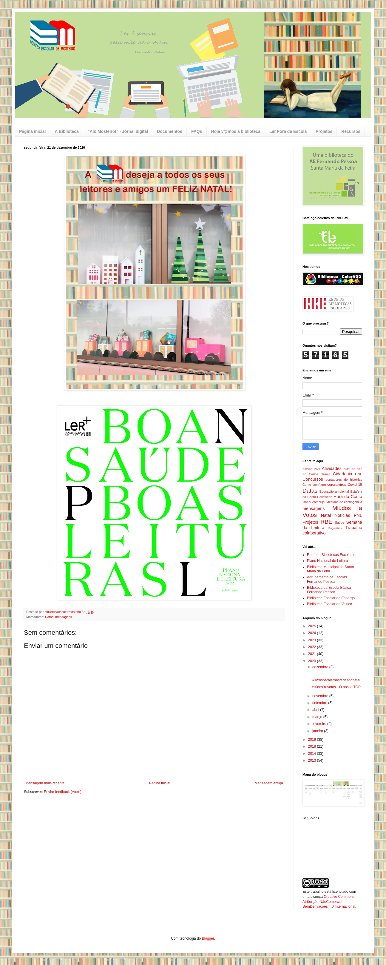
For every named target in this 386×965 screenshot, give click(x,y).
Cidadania (342, 473)
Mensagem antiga (269, 783)
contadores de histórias (344, 479)
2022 (312, 647)
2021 (312, 654)
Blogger (208, 938)
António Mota (311, 469)
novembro (320, 696)
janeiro (318, 731)
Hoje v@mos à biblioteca (235, 131)
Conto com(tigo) (314, 484)
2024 (312, 633)
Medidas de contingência (344, 502)
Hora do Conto (347, 496)
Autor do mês (353, 469)
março (317, 717)
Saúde (339, 522)
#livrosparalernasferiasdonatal (335, 680)
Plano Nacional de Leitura (327, 561)
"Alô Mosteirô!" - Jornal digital (118, 131)
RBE (326, 522)
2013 (312, 760)
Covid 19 (355, 484)
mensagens (63, 617)
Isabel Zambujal (313, 502)
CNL (358, 474)
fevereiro (319, 724)
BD (304, 474)
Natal (326, 515)
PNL (358, 515)
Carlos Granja (319, 474)
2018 (312, 746)
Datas (49, 617)
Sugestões (335, 528)
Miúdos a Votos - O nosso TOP (336, 687)
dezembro (320, 667)
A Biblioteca (66, 131)
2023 (312, 640)
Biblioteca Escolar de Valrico (329, 604)
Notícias (342, 515)
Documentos (169, 131)
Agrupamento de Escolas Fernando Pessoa (327, 579)
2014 (312, 754)
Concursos (312, 479)
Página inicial (32, 131)
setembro (320, 703)
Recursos (350, 131)
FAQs (196, 131)
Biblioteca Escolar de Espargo (331, 598)
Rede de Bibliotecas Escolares (331, 555)
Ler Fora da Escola (288, 131)
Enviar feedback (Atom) (62, 792)
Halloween (324, 497)
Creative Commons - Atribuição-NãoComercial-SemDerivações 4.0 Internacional (329, 902)
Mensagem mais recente (44, 783)
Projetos (324, 131)
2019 (312, 739)
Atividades (332, 468)
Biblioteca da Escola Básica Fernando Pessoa (329, 590)
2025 (312, 626)
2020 (312, 661)
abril (316, 710)
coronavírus (336, 484)
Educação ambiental (334, 491)
